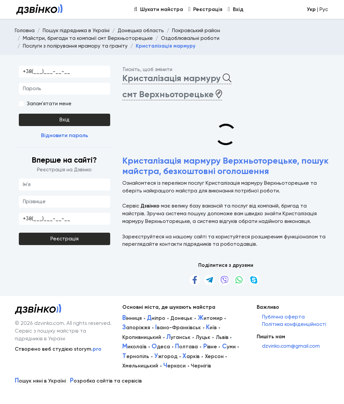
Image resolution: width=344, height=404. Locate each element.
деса (161, 347)
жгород (165, 356)
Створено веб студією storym (58, 349)
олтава (186, 347)
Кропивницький (141, 337)
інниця (132, 318)
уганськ (178, 337)
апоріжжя (136, 328)
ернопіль (135, 356)
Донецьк (181, 318)
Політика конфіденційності (294, 324)
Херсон (214, 356)
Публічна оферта (283, 317)
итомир (210, 318)
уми (229, 347)
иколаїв (134, 347)
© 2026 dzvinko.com (39, 323)
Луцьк (203, 337)
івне (210, 347)
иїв (211, 328)
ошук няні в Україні (40, 381)
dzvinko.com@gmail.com (291, 346)
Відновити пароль (64, 135)
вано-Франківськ (178, 328)
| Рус (317, 9)
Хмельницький (140, 366)
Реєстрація (64, 239)
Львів (222, 337)
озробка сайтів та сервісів (106, 381)
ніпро (156, 318)
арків (191, 356)
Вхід (64, 120)
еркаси (174, 366)
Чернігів (201, 366)
